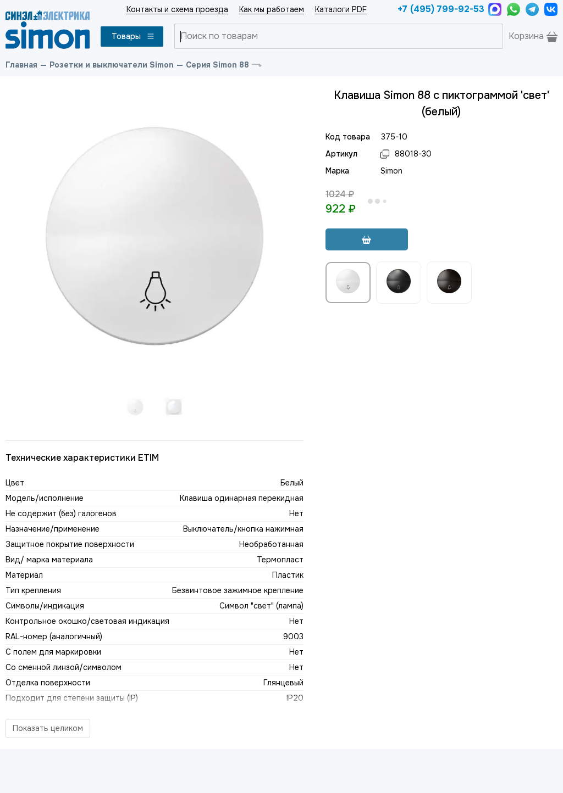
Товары (133, 36)
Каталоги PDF (341, 9)
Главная (21, 65)
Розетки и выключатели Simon (111, 65)
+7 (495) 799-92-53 (440, 9)
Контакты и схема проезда (177, 9)
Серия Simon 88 (217, 65)
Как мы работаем (271, 9)
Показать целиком (48, 728)
